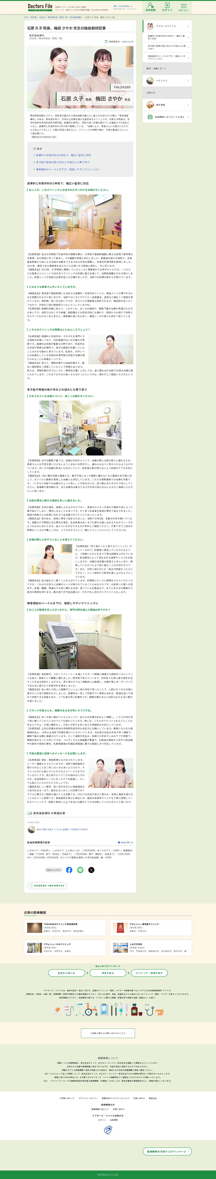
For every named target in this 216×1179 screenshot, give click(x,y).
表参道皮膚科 (76, 17)
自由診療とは (125, 842)
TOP (26, 17)
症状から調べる (66, 972)
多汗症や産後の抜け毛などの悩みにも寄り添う (63, 162)
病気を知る (108, 972)
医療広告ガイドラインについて (115, 1098)
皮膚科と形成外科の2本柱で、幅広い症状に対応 (63, 155)
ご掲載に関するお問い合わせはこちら (108, 1033)
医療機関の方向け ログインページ (166, 1151)
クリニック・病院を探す (149, 972)
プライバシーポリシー (88, 1098)
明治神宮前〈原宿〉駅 (58, 17)
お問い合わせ (139, 1098)
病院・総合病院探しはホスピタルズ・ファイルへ (124, 7)
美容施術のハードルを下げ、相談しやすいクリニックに (68, 169)
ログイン (102, 1120)
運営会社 (153, 1098)
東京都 (34, 17)
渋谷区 (42, 17)
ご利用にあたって (67, 1098)
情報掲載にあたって (100, 1109)
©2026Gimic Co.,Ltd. (108, 1174)
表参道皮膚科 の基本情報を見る (49, 885)
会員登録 (114, 1120)
